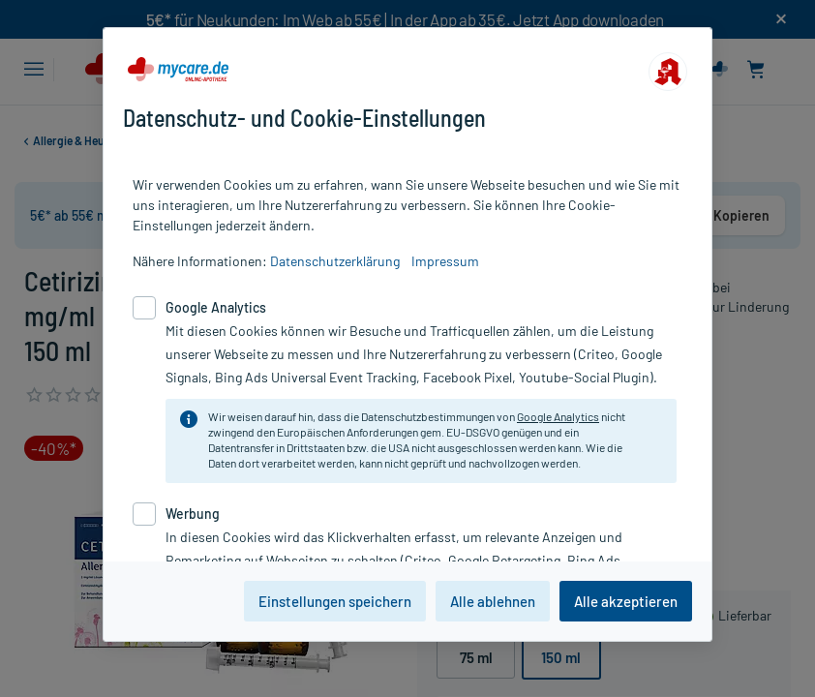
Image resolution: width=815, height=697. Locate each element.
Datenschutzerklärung (335, 261)
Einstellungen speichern (334, 601)
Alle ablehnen (492, 601)
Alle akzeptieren (626, 601)
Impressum (445, 261)
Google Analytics (558, 416)
